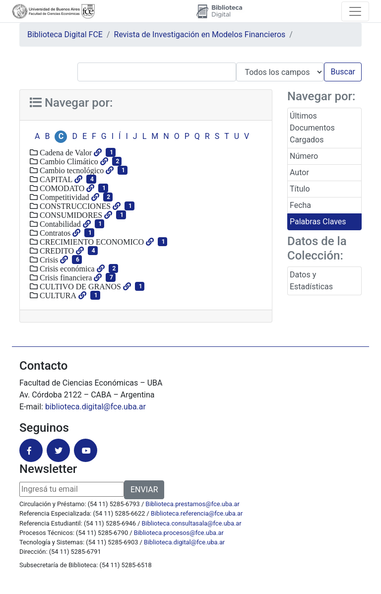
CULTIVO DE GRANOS (79, 286)
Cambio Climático (68, 161)
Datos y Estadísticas (311, 280)
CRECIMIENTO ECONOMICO (91, 242)
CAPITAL (55, 179)
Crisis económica (66, 268)
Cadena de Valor (65, 152)
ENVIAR (144, 489)
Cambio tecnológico (71, 170)
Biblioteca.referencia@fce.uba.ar (197, 513)
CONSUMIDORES (70, 215)
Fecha (300, 205)
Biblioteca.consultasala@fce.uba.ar (192, 523)
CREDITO (56, 251)
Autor (299, 172)
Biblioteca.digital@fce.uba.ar (184, 542)
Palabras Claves (318, 221)
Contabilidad (59, 224)
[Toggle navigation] (355, 11)
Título (300, 189)
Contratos (54, 233)
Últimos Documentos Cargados (312, 127)
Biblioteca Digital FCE (65, 34)
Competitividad (63, 197)
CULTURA (57, 295)
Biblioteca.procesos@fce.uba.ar (179, 532)
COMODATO (61, 188)
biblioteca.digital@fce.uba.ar (95, 406)
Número (304, 156)
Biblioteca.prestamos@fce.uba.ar (192, 504)
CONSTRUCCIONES (74, 206)
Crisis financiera (65, 277)
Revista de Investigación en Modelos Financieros (200, 34)
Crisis (48, 260)
